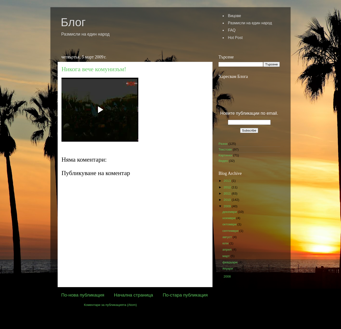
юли (225, 243)
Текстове (225, 149)
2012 (228, 187)
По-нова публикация (82, 294)
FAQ (232, 30)
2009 (228, 206)
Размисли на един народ (250, 23)
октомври (229, 224)
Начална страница (133, 294)
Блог (73, 22)
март (226, 256)
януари (228, 268)
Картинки (225, 155)
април (227, 249)
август (227, 237)
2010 (228, 200)
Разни (223, 144)
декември (230, 212)
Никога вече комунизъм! (93, 69)
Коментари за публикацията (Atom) (110, 305)
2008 (228, 276)
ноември (229, 218)
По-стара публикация (185, 294)
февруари (230, 262)
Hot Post (235, 38)
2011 (228, 193)
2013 (228, 181)
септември (230, 231)
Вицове (234, 16)
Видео (223, 161)
